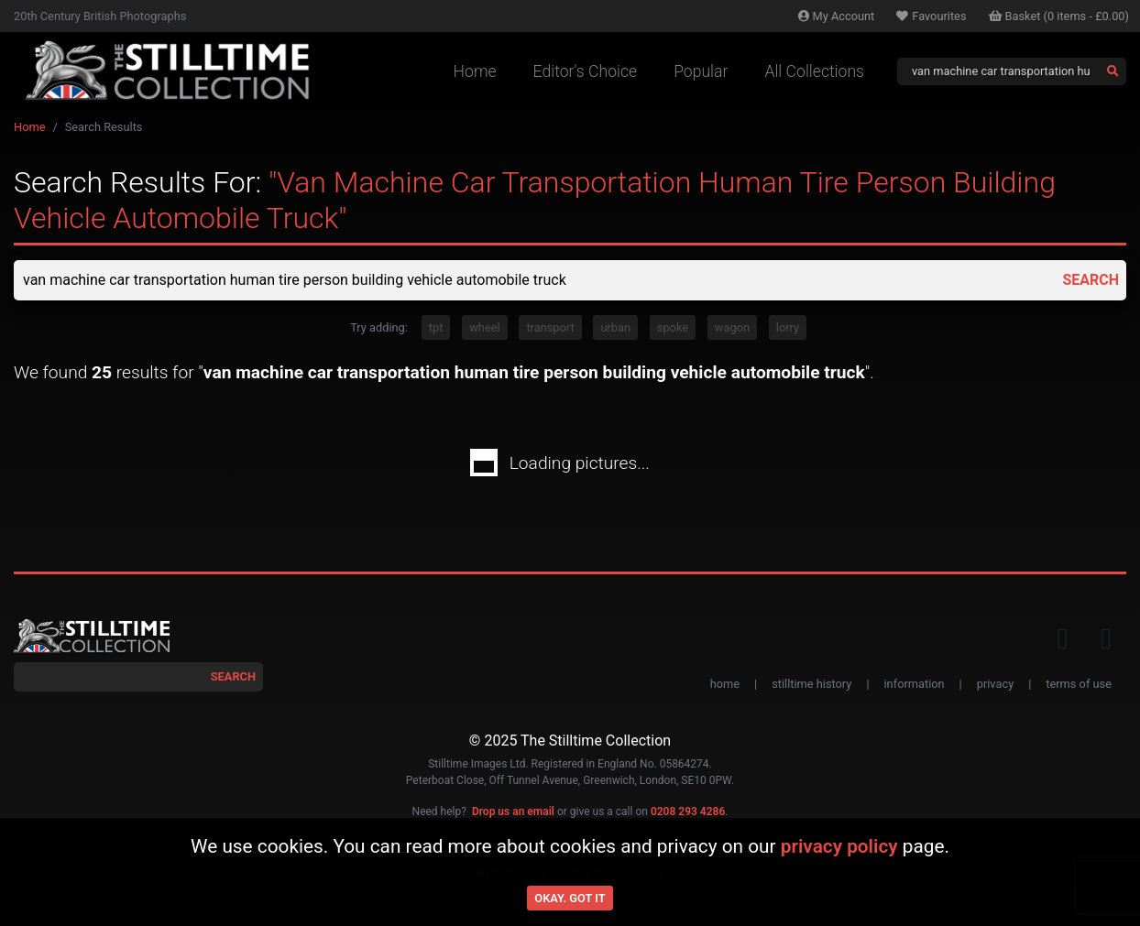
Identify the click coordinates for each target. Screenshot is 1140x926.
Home (475, 71)
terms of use (1079, 684)
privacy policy (839, 846)
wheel (484, 327)
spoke (672, 327)
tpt (436, 327)
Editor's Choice (585, 71)
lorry (787, 327)
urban (615, 327)
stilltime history (811, 684)
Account (836, 16)
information (914, 684)
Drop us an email (513, 811)
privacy (995, 684)
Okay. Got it (569, 898)
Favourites (931, 16)
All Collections (814, 71)
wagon (732, 327)
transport (550, 327)
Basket (1059, 16)
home (725, 684)
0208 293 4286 (688, 811)
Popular (701, 71)
